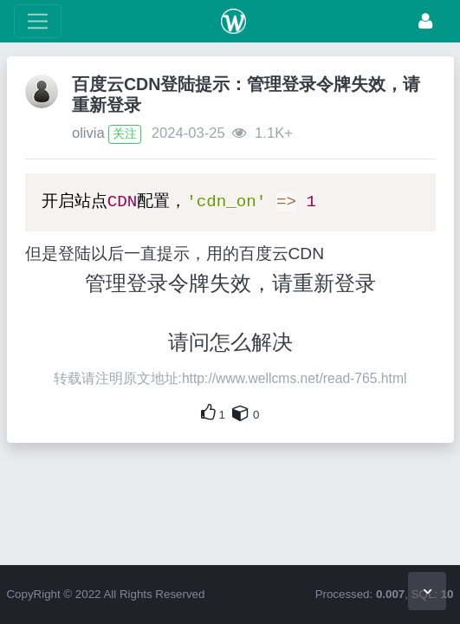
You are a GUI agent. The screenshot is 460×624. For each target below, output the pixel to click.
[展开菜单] (38, 21)
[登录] (425, 21)
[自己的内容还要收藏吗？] (240, 412)
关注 (125, 133)
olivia (88, 133)
